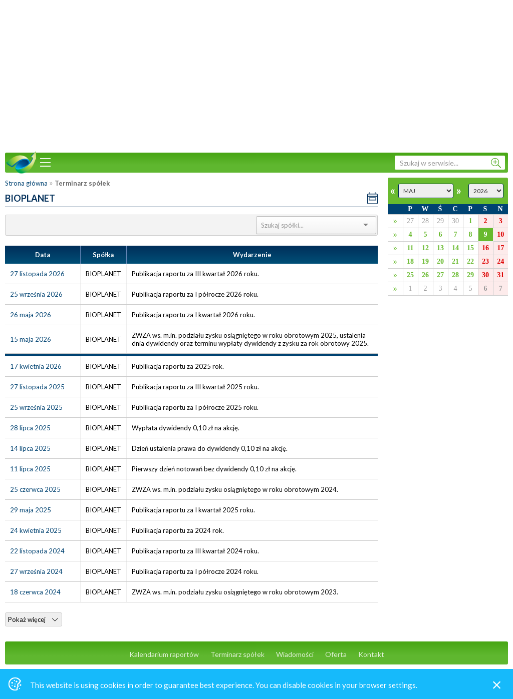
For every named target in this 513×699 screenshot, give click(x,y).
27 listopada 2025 (37, 387)
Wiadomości (295, 654)
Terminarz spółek (237, 654)
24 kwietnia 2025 (36, 530)
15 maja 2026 (30, 339)
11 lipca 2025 (30, 469)
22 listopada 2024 (37, 551)
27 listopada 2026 (37, 274)
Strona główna (26, 183)
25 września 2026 (36, 294)
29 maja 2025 (30, 510)
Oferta (336, 654)
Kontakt (371, 654)
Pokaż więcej (33, 619)
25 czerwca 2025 (35, 489)
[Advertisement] (256, 75)
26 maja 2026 (30, 315)
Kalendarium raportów (164, 654)
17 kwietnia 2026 (36, 366)
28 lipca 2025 (30, 428)
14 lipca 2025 (30, 448)
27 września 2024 (36, 571)
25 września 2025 (36, 407)
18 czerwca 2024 (35, 592)
